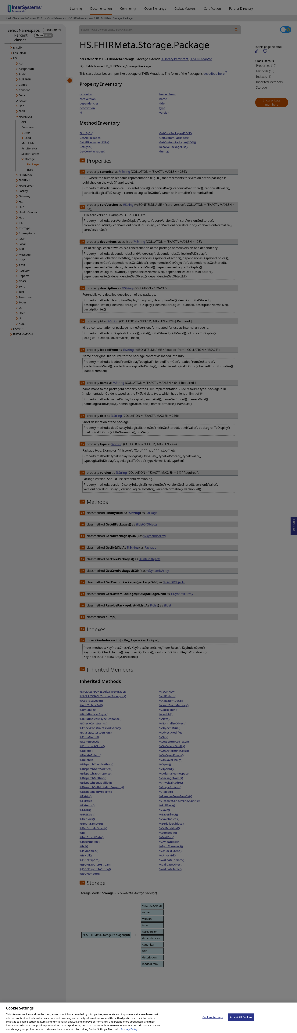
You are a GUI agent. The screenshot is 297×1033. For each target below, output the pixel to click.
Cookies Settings (212, 1021)
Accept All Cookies (241, 1021)
